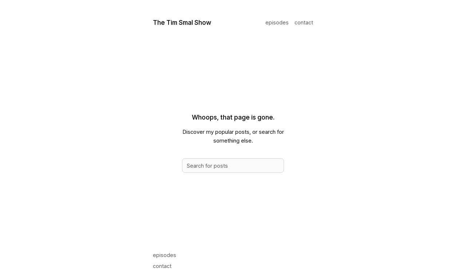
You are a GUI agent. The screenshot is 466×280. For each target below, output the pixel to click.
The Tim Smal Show (182, 22)
